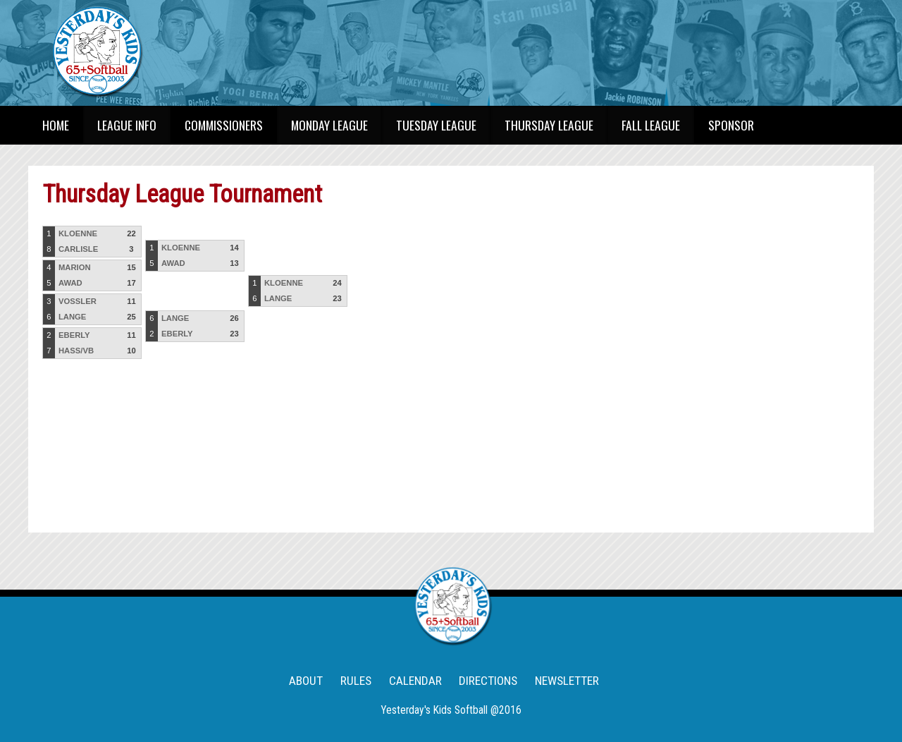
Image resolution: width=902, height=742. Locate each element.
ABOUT (306, 681)
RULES (355, 681)
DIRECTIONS (488, 681)
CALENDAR (415, 681)
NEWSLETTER (567, 681)
